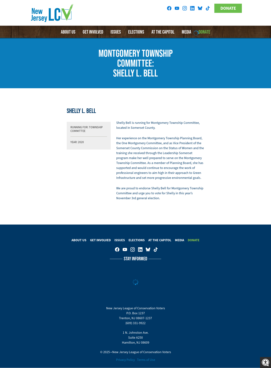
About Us (68, 31)
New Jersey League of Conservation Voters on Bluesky (200, 8)
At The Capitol (159, 240)
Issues (116, 31)
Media (179, 240)
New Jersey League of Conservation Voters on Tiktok (208, 8)
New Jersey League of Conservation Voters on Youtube (177, 8)
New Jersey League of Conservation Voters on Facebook (169, 8)
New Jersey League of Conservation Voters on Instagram (184, 8)
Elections (136, 31)
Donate (228, 8)
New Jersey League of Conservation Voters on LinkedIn (192, 8)
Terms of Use (146, 360)
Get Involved (93, 31)
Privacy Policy (125, 360)
